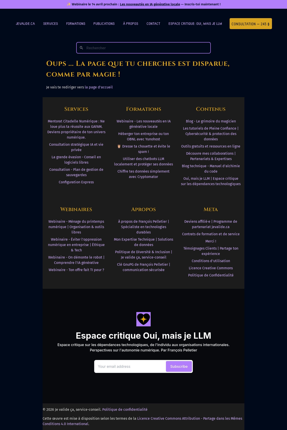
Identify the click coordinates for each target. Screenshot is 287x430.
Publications (104, 23)
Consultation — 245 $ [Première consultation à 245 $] (251, 23)
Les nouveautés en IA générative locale (150, 4)
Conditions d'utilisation (211, 261)
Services (50, 23)
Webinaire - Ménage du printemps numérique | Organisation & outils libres (76, 226)
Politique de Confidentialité (211, 275)
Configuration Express (76, 182)
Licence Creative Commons (211, 268)
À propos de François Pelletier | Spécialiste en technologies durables (143, 226)
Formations (75, 23)
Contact (153, 23)
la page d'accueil (99, 87)
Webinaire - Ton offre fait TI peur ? (76, 270)
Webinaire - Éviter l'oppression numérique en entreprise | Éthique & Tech (76, 244)
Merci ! (210, 241)
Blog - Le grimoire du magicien (211, 121)
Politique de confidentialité (125, 409)
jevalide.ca (25, 23)
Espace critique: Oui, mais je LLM (195, 23)
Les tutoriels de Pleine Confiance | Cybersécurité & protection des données (211, 133)
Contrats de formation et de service (211, 234)
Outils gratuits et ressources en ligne (210, 146)
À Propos (130, 23)
